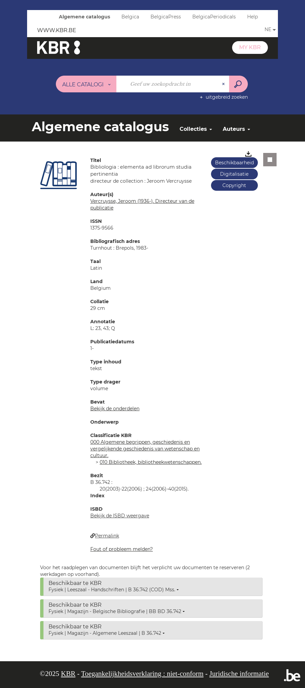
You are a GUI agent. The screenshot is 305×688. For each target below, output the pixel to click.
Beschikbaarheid (234, 163)
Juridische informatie (239, 674)
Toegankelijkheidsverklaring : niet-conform (142, 674)
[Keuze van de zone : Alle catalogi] (86, 84)
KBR (68, 674)
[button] (58, 175)
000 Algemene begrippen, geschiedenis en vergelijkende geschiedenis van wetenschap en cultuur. (145, 448)
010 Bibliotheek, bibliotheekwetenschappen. (151, 462)
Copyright (234, 185)
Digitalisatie (234, 174)
